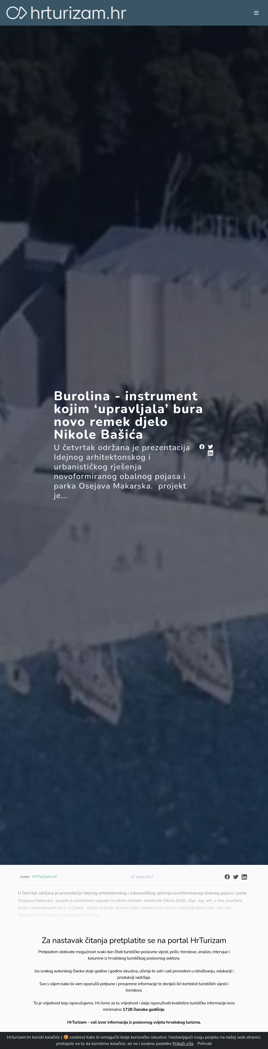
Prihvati (204, 1044)
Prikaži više (183, 1044)
